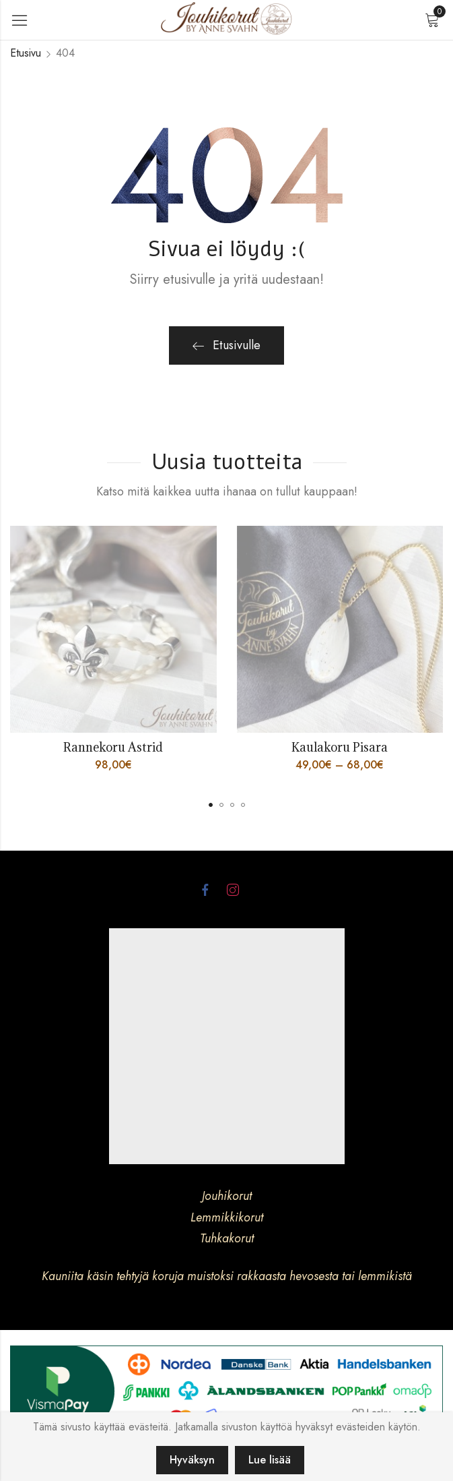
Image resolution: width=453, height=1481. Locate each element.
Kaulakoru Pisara (339, 747)
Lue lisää (269, 1460)
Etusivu (25, 53)
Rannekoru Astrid (113, 747)
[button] (211, 805)
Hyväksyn (192, 1460)
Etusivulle (226, 345)
